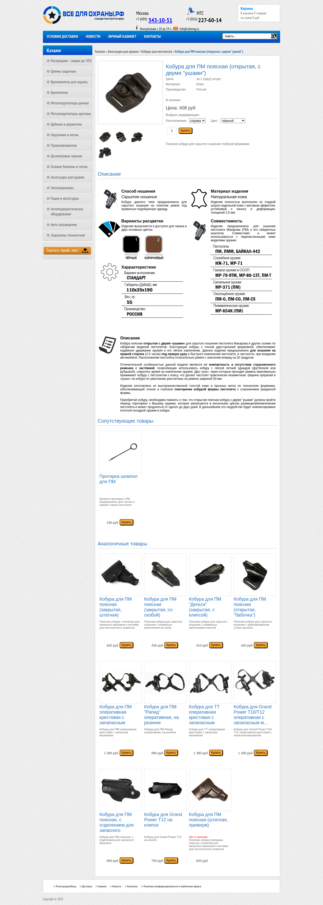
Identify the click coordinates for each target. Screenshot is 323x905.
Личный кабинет (122, 36)
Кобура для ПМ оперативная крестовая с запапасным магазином (115, 715)
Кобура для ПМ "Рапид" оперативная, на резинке (161, 714)
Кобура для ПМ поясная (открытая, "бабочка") (250, 607)
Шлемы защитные (63, 71)
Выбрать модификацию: (183, 115)
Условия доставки (62, 36)
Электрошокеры (62, 187)
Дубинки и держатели (66, 124)
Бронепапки (59, 92)
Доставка (87, 886)
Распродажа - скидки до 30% (71, 60)
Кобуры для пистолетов (156, 51)
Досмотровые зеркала (66, 155)
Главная (100, 51)
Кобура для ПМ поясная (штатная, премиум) (208, 820)
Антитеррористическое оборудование (67, 211)
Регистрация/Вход (66, 886)
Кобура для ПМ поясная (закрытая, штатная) (115, 607)
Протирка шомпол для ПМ (118, 479)
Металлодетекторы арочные (71, 113)
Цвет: (214, 121)
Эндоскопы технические (68, 235)
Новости (93, 36)
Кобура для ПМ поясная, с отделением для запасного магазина (116, 823)
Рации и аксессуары (65, 198)
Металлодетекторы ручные (70, 102)
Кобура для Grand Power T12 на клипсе (163, 820)
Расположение (176, 121)
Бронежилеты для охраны (69, 81)
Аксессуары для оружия (67, 177)
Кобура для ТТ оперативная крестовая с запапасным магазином (204, 715)
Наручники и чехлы (64, 134)
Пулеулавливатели (64, 145)
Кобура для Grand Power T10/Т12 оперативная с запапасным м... (253, 714)
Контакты (152, 36)
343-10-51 (160, 20)
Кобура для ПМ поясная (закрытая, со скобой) (160, 607)
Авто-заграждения (64, 224)
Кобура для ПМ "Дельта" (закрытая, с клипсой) (205, 607)
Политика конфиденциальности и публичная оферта (172, 886)
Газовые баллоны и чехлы (69, 166)
